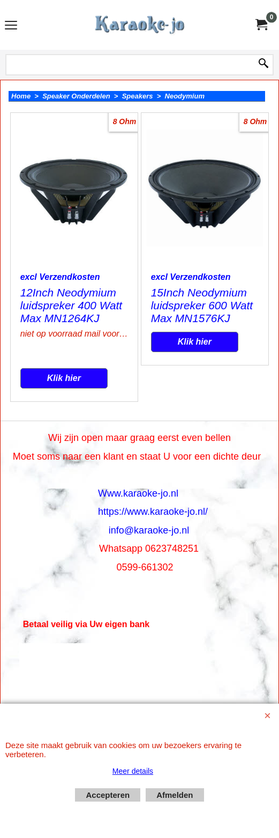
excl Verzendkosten (60, 276)
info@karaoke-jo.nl (149, 530)
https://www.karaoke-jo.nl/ (153, 511)
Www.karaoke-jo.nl (138, 493)
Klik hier (64, 378)
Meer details (132, 771)
